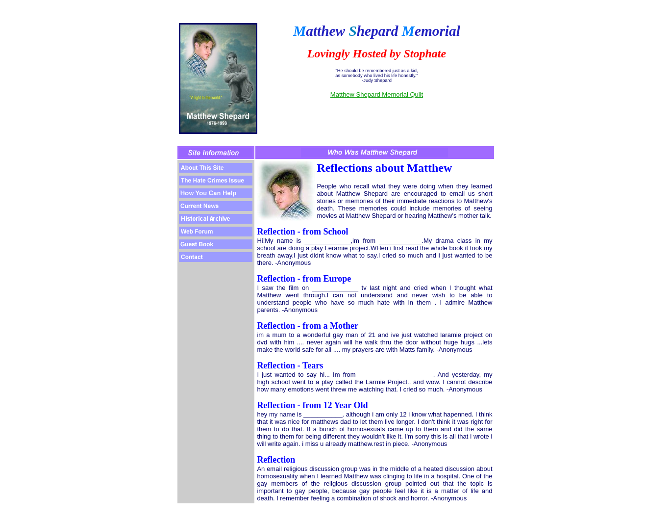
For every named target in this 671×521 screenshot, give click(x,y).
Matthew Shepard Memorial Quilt (376, 94)
